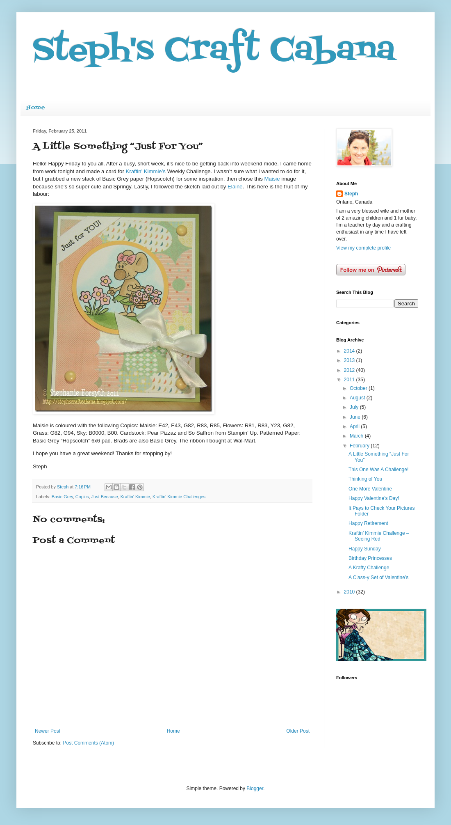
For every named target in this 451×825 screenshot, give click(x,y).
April (355, 426)
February (360, 446)
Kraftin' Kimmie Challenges (179, 496)
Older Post (298, 731)
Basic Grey (62, 496)
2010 (350, 592)
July (355, 407)
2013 (350, 360)
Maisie (272, 179)
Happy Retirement (368, 523)
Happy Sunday (364, 549)
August (358, 398)
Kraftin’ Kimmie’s (146, 171)
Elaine (235, 186)
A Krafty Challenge (368, 568)
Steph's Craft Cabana (214, 51)
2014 (350, 351)
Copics (82, 496)
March (357, 436)
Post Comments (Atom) (88, 743)
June (356, 417)
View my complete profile (363, 248)
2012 (350, 370)
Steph (351, 194)
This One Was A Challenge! (378, 469)
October (359, 388)
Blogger (254, 788)
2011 (350, 380)
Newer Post (47, 731)
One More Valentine (370, 489)
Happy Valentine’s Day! (373, 498)
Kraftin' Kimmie (135, 496)
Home (35, 107)
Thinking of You (365, 479)
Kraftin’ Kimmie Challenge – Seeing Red (378, 536)
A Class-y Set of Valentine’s (378, 577)
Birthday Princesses (370, 558)
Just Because (104, 496)
